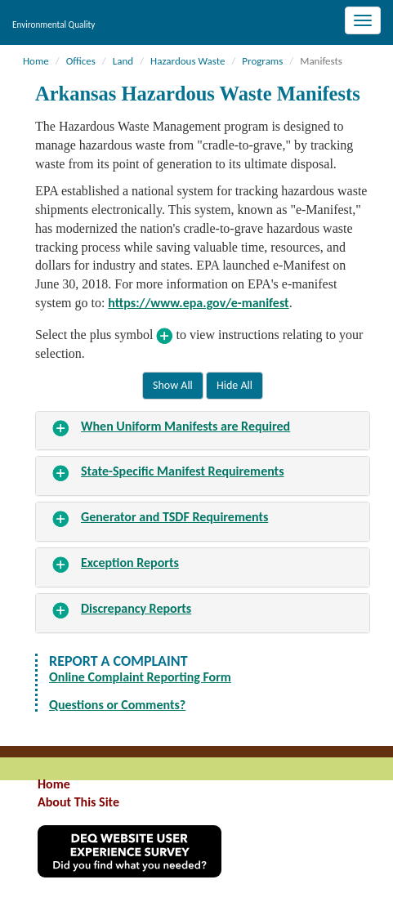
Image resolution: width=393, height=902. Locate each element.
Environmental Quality (53, 24)
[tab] (202, 431)
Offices (81, 61)
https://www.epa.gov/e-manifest (198, 302)
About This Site (78, 802)
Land (123, 61)
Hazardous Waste (187, 61)
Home (36, 61)
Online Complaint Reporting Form (140, 677)
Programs (262, 61)
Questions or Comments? (117, 704)
